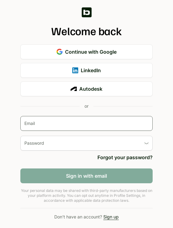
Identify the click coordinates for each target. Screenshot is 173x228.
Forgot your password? (125, 157)
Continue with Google (86, 52)
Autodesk (86, 89)
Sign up (111, 216)
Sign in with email (86, 176)
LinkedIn (86, 70)
